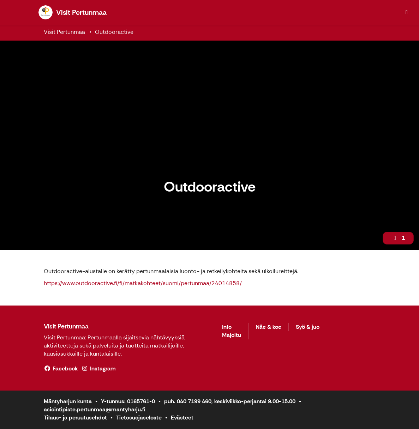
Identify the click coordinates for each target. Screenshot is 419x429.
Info (227, 327)
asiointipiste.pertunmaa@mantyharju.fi (94, 409)
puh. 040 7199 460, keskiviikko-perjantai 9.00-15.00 (229, 401)
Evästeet (182, 417)
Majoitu (231, 335)
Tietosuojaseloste (139, 417)
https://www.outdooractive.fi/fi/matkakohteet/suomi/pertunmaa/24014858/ (143, 283)
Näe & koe (268, 327)
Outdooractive (114, 32)
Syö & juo (307, 327)
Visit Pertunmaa (64, 32)
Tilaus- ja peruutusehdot (75, 417)
